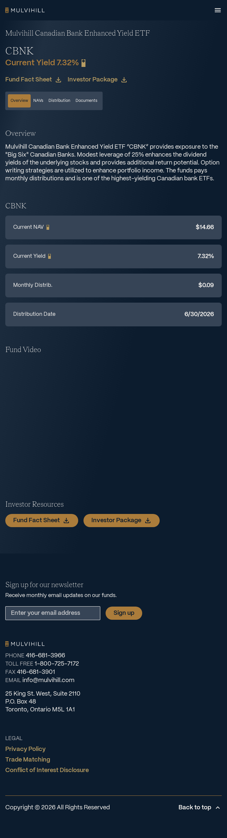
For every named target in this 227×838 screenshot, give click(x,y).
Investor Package (98, 80)
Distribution (59, 101)
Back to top (200, 808)
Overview (19, 101)
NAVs (38, 101)
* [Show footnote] (83, 63)
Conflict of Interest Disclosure (47, 770)
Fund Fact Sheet (33, 80)
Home (25, 10)
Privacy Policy (25, 749)
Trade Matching (27, 760)
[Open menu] (218, 10)
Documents (86, 101)
